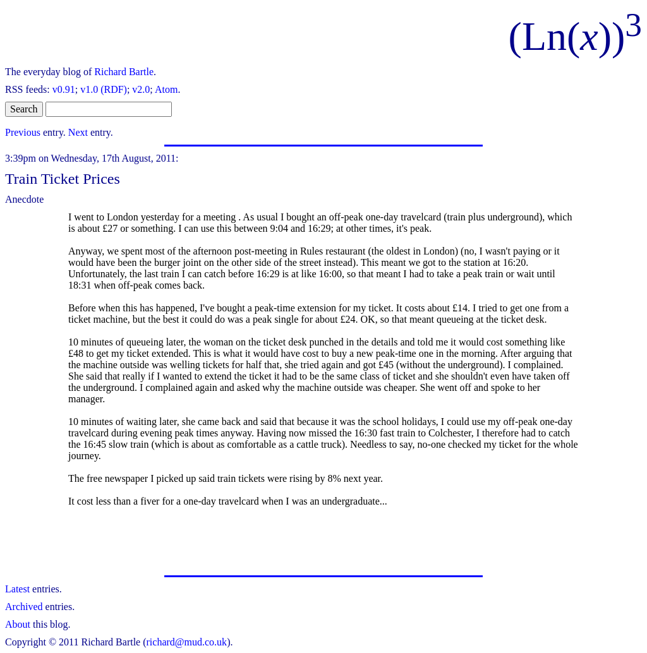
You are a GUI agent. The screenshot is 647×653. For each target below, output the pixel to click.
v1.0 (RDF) (103, 89)
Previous (22, 132)
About (17, 624)
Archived (24, 606)
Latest (17, 589)
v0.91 (63, 89)
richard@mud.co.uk (187, 642)
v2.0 (141, 89)
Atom (166, 89)
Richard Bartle (124, 71)
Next (78, 132)
